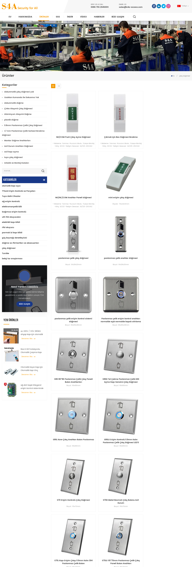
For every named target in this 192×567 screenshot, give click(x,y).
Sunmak (139, 480)
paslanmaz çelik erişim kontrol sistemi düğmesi (138, 175)
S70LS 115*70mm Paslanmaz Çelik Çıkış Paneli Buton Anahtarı (173, 272)
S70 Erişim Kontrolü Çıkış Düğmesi (67, 272)
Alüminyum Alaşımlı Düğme (17, 114)
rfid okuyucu (8, 227)
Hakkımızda (25, 17)
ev (103, 512)
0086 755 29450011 (100, 7)
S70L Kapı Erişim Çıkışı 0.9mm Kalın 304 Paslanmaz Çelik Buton (138, 272)
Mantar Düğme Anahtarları (17, 140)
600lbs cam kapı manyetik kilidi (71, 529)
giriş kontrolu (63, 520)
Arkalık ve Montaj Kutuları (16, 162)
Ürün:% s (106, 520)
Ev (10, 17)
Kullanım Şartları (109, 546)
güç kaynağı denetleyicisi (14, 237)
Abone (142, 531)
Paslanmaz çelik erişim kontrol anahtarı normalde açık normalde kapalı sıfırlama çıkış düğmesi (174, 175)
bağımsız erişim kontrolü (14, 211)
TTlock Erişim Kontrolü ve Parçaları (18, 191)
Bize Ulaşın (118, 17)
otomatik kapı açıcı (11, 185)
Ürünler (44, 17)
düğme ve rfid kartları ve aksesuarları (20, 243)
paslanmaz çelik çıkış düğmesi (68, 173)
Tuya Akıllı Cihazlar (11, 196)
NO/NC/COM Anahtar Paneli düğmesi (138, 127)
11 (162, 290)
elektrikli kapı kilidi (11, 222)
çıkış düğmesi (184, 76)
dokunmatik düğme (13, 103)
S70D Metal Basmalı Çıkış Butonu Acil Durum (103, 272)
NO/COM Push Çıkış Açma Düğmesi (67, 127)
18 (180, 290)
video (83, 17)
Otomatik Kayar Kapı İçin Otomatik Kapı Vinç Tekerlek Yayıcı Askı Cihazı (32, 369)
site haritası (107, 542)
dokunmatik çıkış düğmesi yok (19, 91)
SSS (58, 17)
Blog (104, 537)
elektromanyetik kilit (12, 206)
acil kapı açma (11, 151)
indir (70, 17)
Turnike (5, 253)
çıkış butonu (63, 512)
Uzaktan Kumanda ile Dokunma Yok (21, 97)
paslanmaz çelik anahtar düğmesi (103, 175)
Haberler (99, 17)
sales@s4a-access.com (131, 7)
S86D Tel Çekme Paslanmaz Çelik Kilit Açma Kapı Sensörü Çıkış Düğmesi (103, 224)
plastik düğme (11, 119)
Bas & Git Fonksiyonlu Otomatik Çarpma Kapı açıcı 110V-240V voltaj (31, 351)
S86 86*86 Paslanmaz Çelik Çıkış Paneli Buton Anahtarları (67, 224)
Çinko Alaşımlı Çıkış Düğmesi (18, 108)
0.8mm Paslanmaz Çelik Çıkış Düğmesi (23, 125)
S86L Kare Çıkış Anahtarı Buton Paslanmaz (138, 224)
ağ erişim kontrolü (11, 201)
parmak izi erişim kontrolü (68, 533)
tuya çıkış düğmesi (13, 157)
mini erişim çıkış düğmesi (173, 125)
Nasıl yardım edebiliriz (24, 286)
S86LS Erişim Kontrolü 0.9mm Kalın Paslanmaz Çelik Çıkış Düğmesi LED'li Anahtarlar (174, 224)
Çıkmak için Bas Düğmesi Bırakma (103, 127)
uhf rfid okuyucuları (11, 217)
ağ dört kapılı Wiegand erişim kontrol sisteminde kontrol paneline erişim (32, 387)
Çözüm (105, 529)
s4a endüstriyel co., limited (18, 508)
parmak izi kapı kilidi (12, 232)
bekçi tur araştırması (12, 258)
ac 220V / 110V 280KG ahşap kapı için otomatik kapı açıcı (32, 333)
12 (168, 290)
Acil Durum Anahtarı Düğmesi (18, 146)
